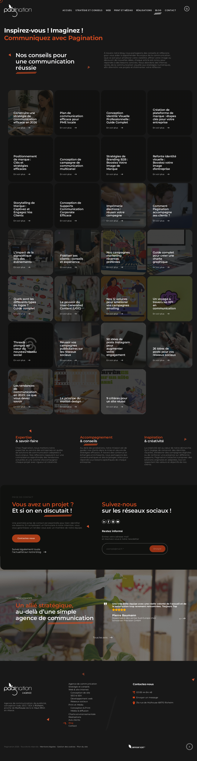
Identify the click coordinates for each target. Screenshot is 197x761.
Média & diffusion (80, 711)
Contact (73, 726)
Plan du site (82, 747)
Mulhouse (20, 708)
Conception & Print (80, 708)
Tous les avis (100, 637)
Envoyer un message (147, 697)
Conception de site (80, 693)
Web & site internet (79, 690)
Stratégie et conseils (79, 687)
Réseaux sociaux (79, 701)
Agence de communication (83, 684)
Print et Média (76, 705)
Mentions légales (48, 747)
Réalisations (75, 717)
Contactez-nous (26, 538)
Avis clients (74, 720)
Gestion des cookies (66, 747)
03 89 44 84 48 (144, 692)
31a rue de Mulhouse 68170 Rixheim (154, 702)
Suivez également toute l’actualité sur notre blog (26, 550)
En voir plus (19, 128)
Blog (71, 723)
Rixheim (39, 705)
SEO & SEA (76, 696)
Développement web (82, 699)
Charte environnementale (82, 714)
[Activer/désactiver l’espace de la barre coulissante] (184, 10)
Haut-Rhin (39, 708)
